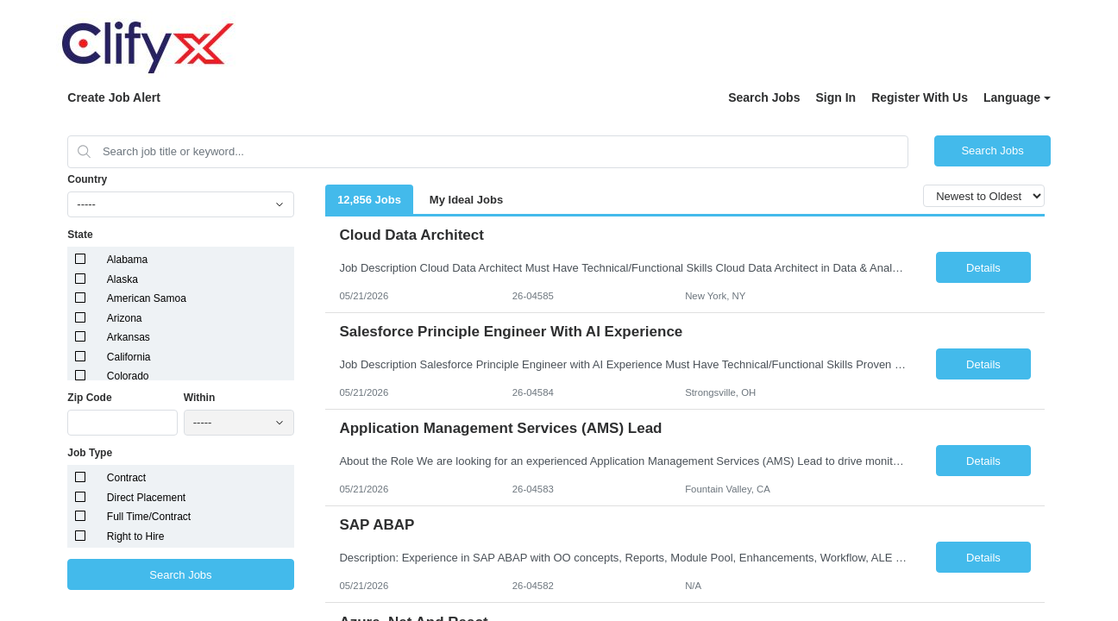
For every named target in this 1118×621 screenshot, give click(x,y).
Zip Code (89, 398)
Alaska (122, 279)
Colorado (128, 376)
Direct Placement (146, 498)
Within (200, 398)
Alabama (127, 260)
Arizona (124, 318)
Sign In (835, 97)
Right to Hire (136, 536)
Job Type (89, 453)
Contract (126, 478)
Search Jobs (764, 97)
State (79, 235)
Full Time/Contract (149, 517)
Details (983, 267)
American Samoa (146, 298)
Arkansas (128, 337)
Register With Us (919, 97)
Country (87, 179)
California (129, 357)
